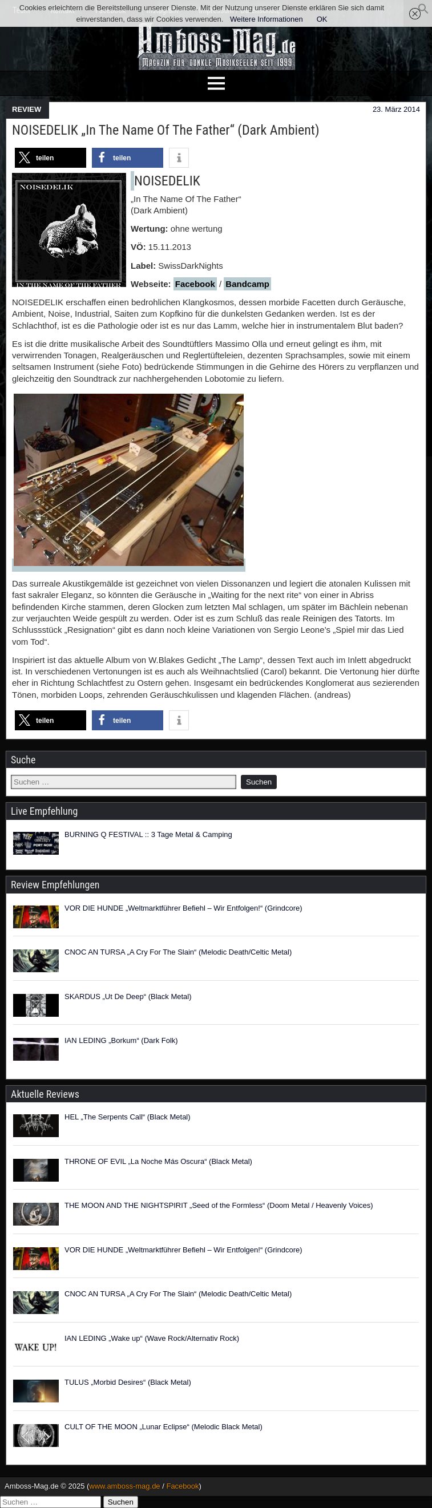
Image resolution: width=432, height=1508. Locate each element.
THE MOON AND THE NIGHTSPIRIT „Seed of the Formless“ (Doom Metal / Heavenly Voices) (218, 1205)
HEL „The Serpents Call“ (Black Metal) (127, 1117)
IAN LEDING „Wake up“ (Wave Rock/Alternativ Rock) (151, 1338)
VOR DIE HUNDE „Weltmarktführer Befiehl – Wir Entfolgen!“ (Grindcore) (183, 908)
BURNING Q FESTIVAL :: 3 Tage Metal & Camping (148, 834)
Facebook (195, 284)
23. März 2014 (396, 109)
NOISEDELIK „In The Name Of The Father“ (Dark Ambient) (166, 130)
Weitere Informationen (266, 19)
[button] (423, 11)
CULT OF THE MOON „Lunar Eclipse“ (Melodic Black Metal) (163, 1426)
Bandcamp (247, 284)
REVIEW (26, 109)
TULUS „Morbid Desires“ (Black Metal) (127, 1382)
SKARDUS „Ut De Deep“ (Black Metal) (128, 996)
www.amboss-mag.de (124, 1486)
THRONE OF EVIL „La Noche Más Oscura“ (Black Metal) (158, 1161)
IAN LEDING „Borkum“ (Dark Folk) (121, 1040)
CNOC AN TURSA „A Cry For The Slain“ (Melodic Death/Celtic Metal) (178, 952)
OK (322, 19)
